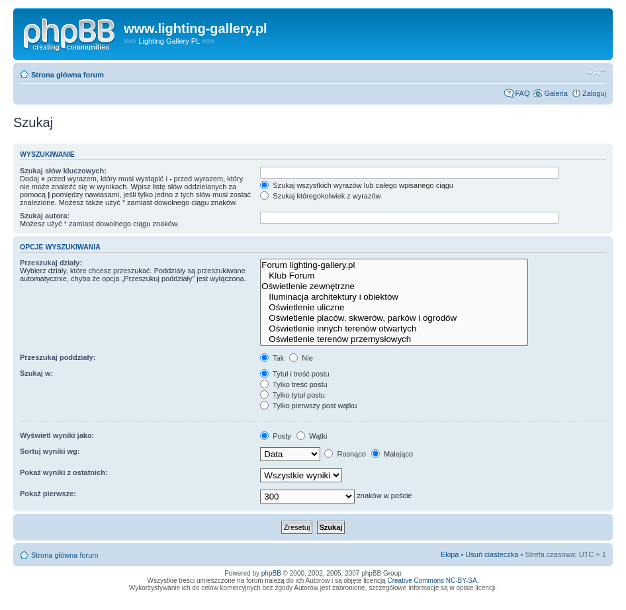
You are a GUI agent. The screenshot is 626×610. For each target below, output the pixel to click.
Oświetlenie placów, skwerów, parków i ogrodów (394, 318)
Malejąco (392, 454)
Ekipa (450, 554)
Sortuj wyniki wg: (49, 451)
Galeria (555, 93)
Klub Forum (394, 276)
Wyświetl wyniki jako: (57, 435)
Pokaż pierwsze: (48, 494)
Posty (275, 436)
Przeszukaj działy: (51, 263)
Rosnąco (344, 454)
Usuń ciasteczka (491, 554)
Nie (301, 358)
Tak (272, 358)
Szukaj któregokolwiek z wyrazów (320, 196)
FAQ (522, 93)
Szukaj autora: (44, 216)
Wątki (312, 436)
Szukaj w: (36, 373)
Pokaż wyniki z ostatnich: (64, 472)
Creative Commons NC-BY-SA (431, 580)
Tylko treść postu (293, 384)
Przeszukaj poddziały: (57, 357)
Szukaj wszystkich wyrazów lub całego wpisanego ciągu (356, 185)
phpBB (271, 573)
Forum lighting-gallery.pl (394, 265)
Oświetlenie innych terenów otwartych (394, 329)
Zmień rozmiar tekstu (596, 72)
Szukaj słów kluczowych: (63, 171)
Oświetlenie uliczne (394, 307)
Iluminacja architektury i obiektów (394, 297)
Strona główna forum (67, 75)
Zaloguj (594, 93)
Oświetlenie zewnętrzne (394, 286)
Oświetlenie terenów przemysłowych (394, 339)
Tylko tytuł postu (292, 395)
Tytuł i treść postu (294, 374)
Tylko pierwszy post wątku (308, 406)
